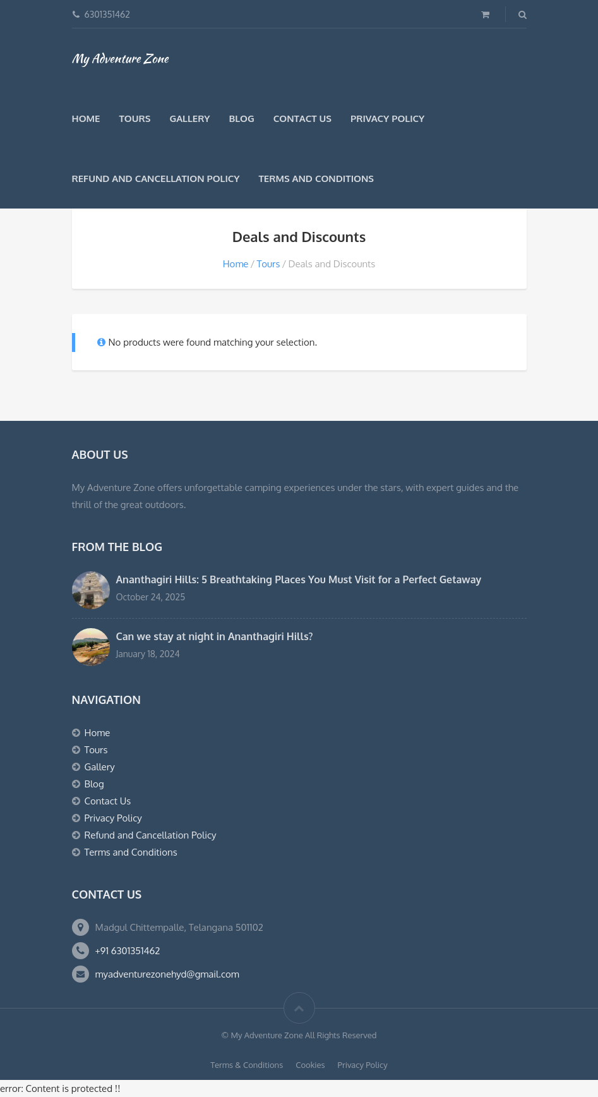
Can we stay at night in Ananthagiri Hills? (214, 636)
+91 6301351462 (127, 951)
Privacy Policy (387, 118)
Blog (241, 118)
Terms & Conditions (246, 1065)
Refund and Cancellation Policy (156, 179)
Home (86, 118)
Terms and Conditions (316, 179)
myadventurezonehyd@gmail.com (167, 974)
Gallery (189, 118)
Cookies (310, 1065)
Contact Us (302, 118)
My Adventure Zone (120, 58)
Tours (134, 118)
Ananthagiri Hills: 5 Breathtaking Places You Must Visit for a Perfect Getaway (299, 579)
